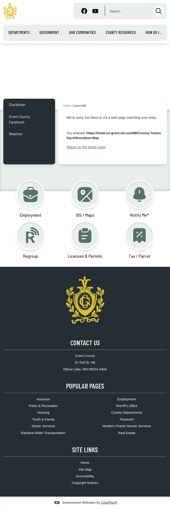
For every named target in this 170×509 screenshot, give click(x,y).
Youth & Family (43, 419)
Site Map (85, 469)
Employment (126, 399)
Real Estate (126, 433)
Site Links (85, 450)
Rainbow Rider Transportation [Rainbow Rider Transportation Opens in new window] (43, 433)
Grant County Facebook (19, 119)
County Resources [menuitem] (121, 32)
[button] (158, 11)
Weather (16, 134)
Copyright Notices (85, 483)
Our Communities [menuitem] (82, 32)
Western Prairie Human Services (126, 426)
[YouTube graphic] (95, 11)
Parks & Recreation (43, 406)
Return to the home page (86, 147)
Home (66, 105)
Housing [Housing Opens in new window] (43, 412)
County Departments (126, 412)
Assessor (43, 399)
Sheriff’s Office (126, 406)
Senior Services (43, 426)
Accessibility (85, 476)
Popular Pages (85, 386)
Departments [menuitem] (19, 32)
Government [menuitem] (49, 32)
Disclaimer (17, 104)
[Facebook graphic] (84, 11)
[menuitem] (29, 104)
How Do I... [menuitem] (154, 32)
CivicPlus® (109, 502)
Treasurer (127, 419)
